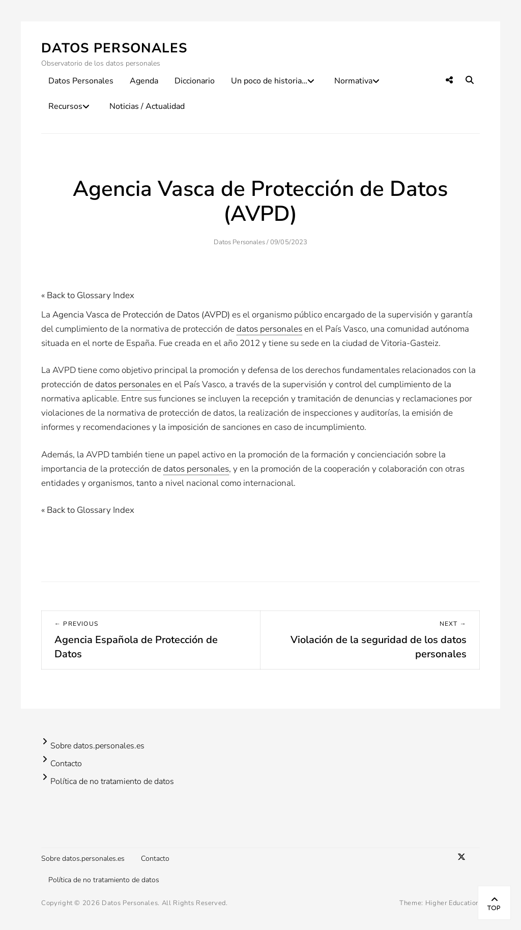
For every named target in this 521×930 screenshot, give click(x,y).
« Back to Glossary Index (87, 295)
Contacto (66, 763)
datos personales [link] (269, 329)
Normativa (353, 80)
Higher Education (452, 903)
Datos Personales (114, 48)
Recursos (65, 106)
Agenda (144, 80)
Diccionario (195, 80)
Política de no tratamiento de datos (112, 781)
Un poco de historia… (269, 80)
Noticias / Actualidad (147, 106)
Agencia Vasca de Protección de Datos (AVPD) (141, 315)
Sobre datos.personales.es (97, 745)
